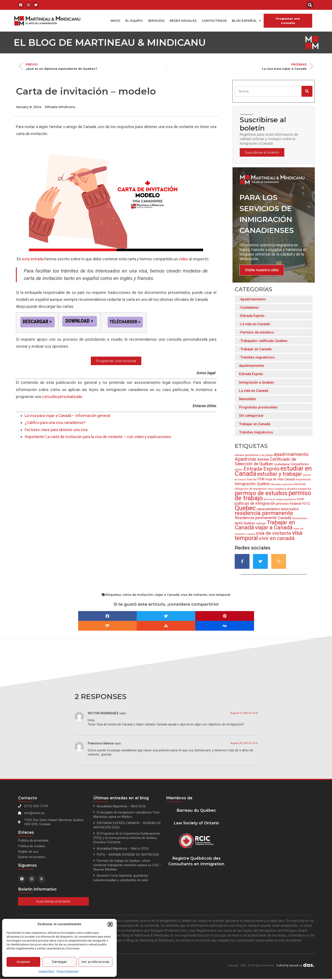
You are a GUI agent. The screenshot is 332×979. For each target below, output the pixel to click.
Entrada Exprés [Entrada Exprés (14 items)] (262, 469)
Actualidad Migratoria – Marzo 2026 (123, 848)
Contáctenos (214, 21)
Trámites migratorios (256, 432)
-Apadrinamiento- (253, 299)
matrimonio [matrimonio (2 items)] (287, 484)
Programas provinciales (258, 407)
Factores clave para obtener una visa (56, 429)
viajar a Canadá (167, 595)
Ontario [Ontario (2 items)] (271, 489)
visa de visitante (194, 595)
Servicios (156, 21)
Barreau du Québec (196, 810)
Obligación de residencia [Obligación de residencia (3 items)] (250, 488)
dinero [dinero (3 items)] (239, 469)
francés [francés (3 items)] (251, 479)
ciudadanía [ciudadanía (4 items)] (281, 464)
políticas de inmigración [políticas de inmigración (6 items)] (255, 503)
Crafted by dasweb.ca (289, 965)
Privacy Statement (68, 971)
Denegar (59, 962)
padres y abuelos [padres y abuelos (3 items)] (286, 488)
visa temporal (219, 595)
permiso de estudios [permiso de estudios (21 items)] (261, 493)
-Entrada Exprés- (252, 316)
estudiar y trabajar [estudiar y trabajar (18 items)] (279, 474)
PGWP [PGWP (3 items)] (300, 499)
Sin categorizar (251, 415)
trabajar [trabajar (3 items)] (261, 523)
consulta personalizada (62, 396)
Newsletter (247, 399)
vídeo (183, 259)
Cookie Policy (46, 971)
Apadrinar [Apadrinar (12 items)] (245, 459)
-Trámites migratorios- (257, 357)
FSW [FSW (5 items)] (261, 479)
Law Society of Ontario (196, 823)
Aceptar (23, 962)
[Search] (307, 91)
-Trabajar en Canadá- (256, 349)
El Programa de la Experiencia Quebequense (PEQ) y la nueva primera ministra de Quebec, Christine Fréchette (126, 838)
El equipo (134, 21)
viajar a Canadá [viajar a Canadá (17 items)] (274, 527)
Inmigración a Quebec (256, 382)
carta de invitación (138, 595)
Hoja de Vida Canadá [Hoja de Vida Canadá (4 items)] (280, 479)
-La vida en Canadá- (255, 324)
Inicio (115, 21)
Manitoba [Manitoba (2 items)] (276, 484)
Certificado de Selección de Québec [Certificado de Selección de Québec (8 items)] (265, 461)
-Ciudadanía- (249, 307)
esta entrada (33, 259)
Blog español (246, 20)
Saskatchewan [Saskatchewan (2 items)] (299, 518)
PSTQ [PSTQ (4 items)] (306, 504)
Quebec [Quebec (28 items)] (245, 508)
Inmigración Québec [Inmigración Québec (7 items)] (252, 483)
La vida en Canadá (253, 391)
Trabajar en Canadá (254, 424)
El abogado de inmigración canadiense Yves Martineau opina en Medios (126, 814)
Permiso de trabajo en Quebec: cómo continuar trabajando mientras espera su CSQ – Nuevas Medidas (127, 865)
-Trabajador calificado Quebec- (264, 341)
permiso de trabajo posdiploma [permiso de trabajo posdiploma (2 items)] (280, 499)
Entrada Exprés (251, 374)
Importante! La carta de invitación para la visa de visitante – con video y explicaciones (98, 436)
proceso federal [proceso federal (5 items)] (288, 503)
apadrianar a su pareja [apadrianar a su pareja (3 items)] (259, 455)
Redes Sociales (183, 21)
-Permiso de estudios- (257, 332)
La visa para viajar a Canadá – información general (67, 415)
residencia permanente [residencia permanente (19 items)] (264, 513)
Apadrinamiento (251, 366)
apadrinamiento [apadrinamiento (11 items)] (291, 454)
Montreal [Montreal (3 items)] (299, 484)
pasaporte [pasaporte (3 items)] (304, 488)
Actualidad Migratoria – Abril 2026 (121, 806)
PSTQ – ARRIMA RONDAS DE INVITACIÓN (128, 855)
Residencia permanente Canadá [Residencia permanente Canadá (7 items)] (263, 517)
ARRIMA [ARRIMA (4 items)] (263, 460)
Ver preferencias (95, 962)
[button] (110, 924)
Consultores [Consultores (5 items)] (299, 464)
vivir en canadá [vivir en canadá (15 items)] (277, 538)
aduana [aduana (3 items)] (239, 455)
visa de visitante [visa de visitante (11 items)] (273, 533)
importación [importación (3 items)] (303, 479)
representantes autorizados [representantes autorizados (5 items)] (278, 509)
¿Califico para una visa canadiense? (55, 422)
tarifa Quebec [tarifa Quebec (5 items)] (245, 523)
